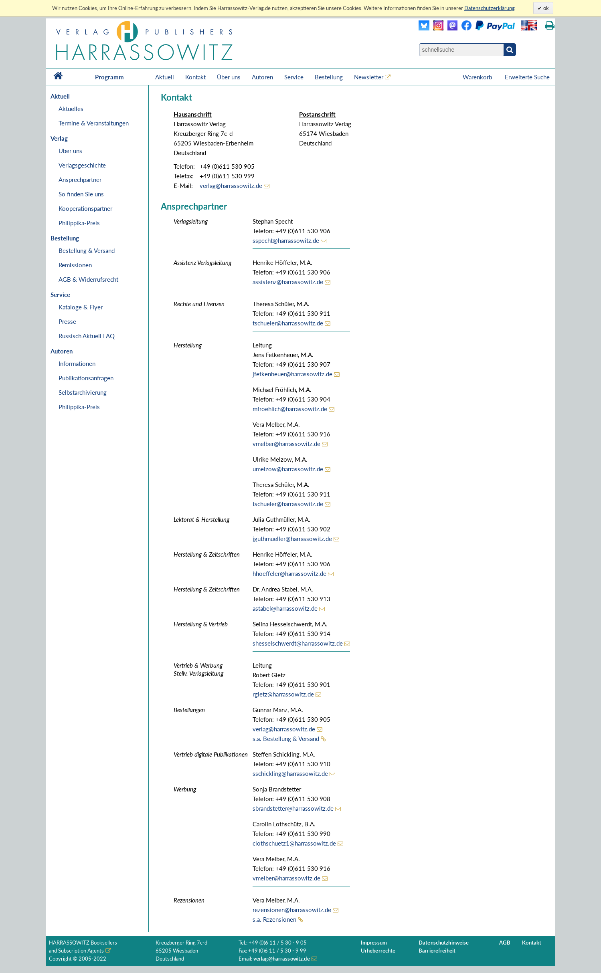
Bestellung (329, 77)
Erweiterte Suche (527, 77)
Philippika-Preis (79, 222)
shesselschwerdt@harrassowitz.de (298, 643)
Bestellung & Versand (87, 250)
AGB (504, 943)
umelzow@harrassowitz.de (288, 468)
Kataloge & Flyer (81, 307)
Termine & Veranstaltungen (94, 123)
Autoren (262, 77)
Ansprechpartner (80, 179)
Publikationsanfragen (86, 378)
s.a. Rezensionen (274, 919)
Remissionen (75, 264)
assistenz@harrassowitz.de (288, 281)
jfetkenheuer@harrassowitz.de (292, 373)
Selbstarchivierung (83, 392)
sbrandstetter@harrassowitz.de (293, 808)
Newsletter (368, 77)
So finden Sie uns (81, 194)
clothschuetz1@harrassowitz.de (294, 843)
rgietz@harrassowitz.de (283, 694)
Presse (67, 321)
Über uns (229, 77)
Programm (109, 77)
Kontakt (195, 77)
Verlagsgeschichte (82, 165)
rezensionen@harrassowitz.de (292, 909)
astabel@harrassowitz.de (285, 608)
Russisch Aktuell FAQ (87, 335)
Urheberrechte (378, 951)
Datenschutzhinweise (444, 943)
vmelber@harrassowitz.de (286, 443)
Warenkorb (478, 77)
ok (545, 8)
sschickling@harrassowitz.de (290, 773)
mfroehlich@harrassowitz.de (290, 408)
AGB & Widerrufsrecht (88, 279)
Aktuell (164, 77)
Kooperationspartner (85, 208)
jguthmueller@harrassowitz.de (292, 538)
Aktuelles (71, 108)
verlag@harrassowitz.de (231, 185)
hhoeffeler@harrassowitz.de (289, 573)
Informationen (77, 363)
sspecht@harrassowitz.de (286, 240)
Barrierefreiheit (437, 951)
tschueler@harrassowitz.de (288, 323)
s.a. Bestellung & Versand (286, 738)
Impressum (374, 943)
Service (294, 77)
